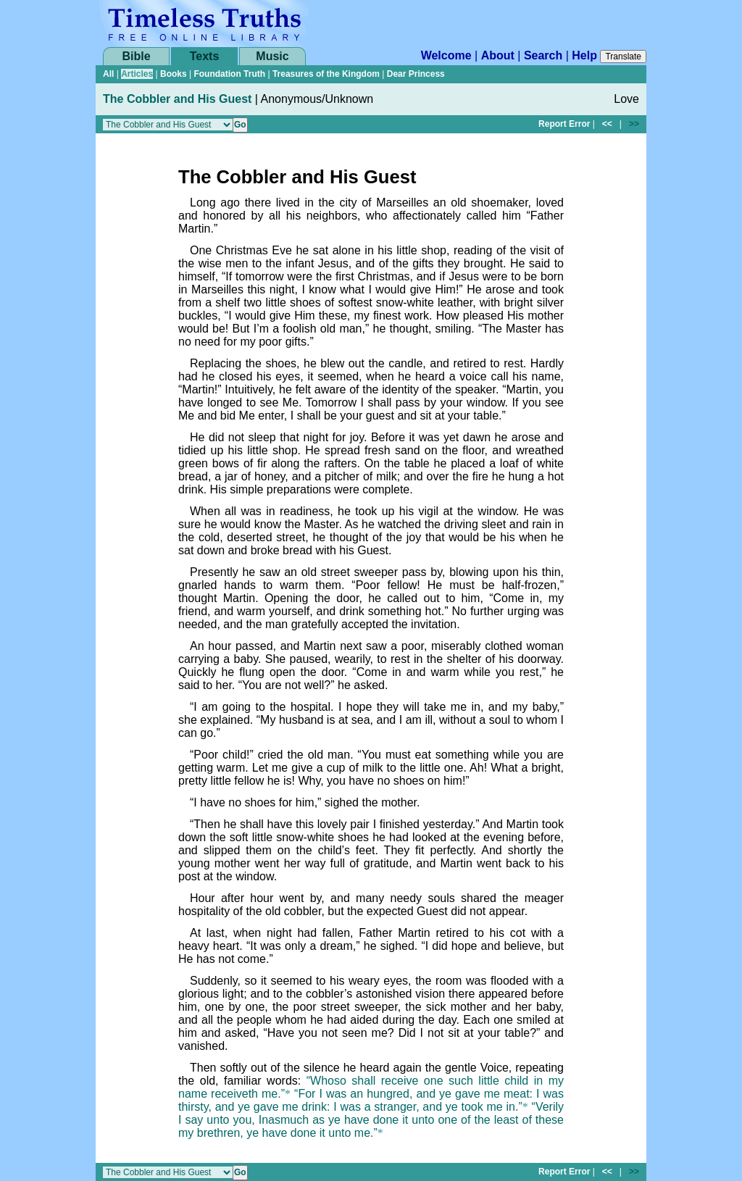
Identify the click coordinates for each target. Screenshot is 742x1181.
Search (543, 55)
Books (173, 74)
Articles (137, 74)
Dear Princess (416, 74)
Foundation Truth (229, 74)
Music (272, 56)
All (108, 74)
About (497, 55)
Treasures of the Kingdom (326, 74)
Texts (205, 56)
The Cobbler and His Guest (177, 99)
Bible (136, 56)
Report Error (564, 124)
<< (607, 124)
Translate (623, 56)
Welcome (446, 55)
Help (584, 55)
